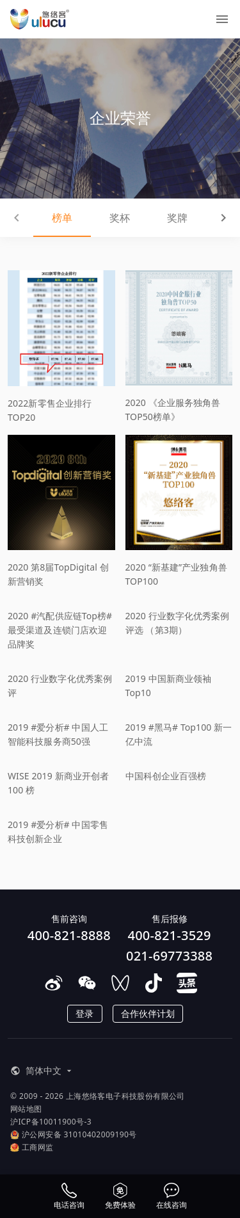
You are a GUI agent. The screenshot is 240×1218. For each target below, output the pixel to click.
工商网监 (32, 1147)
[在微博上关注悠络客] (53, 983)
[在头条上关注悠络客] (187, 983)
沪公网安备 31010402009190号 (73, 1134)
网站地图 (26, 1108)
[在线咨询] (171, 1196)
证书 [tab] (210, 218)
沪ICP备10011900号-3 (51, 1121)
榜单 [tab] (30, 218)
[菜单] (222, 19)
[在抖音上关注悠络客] (153, 983)
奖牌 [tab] (150, 218)
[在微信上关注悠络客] (87, 983)
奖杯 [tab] (90, 218)
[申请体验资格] (120, 1196)
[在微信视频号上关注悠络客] (120, 983)
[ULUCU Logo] (39, 19)
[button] (39, 1070)
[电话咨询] (69, 1196)
